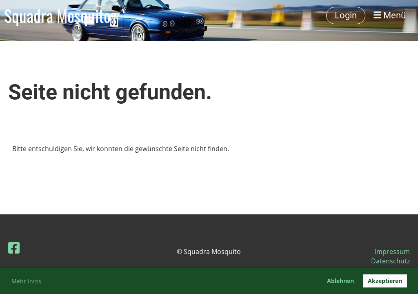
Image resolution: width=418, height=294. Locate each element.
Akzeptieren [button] (385, 281)
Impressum (392, 251)
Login (346, 15)
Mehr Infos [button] (26, 281)
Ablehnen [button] (340, 281)
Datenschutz (390, 260)
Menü (390, 15)
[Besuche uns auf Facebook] (14, 247)
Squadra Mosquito (57, 15)
